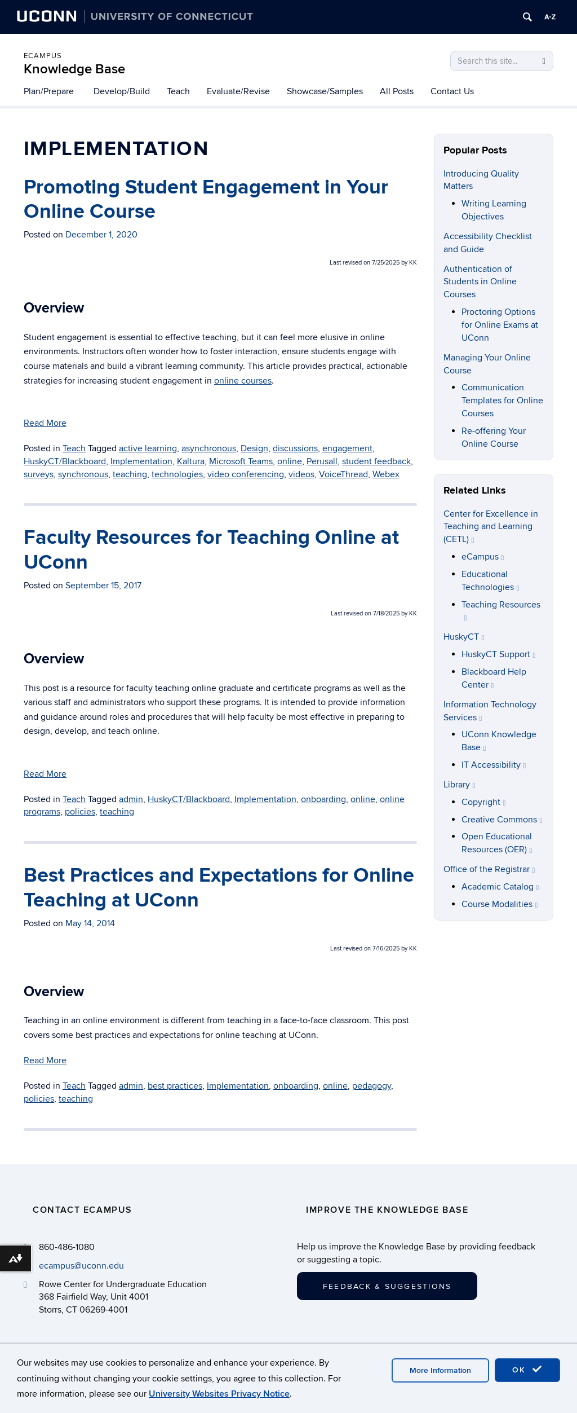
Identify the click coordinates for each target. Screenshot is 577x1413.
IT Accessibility (493, 765)
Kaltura (191, 461)
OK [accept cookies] (527, 1369)
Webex (386, 474)
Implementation (141, 461)
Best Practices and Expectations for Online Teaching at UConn (219, 887)
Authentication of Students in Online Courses (480, 282)
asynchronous (208, 448)
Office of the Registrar (489, 869)
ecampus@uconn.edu (81, 1265)
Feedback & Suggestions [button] (387, 1286)
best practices (175, 1085)
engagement (347, 448)
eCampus (43, 55)
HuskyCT (464, 636)
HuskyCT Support (498, 654)
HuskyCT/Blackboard (65, 461)
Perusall (322, 461)
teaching (130, 474)
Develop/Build (122, 91)
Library (459, 784)
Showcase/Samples (325, 91)
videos (301, 474)
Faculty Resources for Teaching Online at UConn (211, 549)
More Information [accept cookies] (440, 1370)
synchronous (83, 474)
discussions (295, 448)
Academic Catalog (500, 886)
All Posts (397, 91)
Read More (45, 423)
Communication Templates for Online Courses (502, 400)
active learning (148, 448)
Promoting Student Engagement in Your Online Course (206, 199)
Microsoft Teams (241, 461)
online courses (243, 380)
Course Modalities (499, 904)
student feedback (376, 461)
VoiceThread (343, 474)
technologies (177, 474)
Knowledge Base (74, 69)
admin (131, 799)
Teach (178, 91)
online (289, 461)
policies (80, 811)
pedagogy (371, 1085)
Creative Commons (502, 819)
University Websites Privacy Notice (219, 1393)
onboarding (323, 799)
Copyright (483, 802)
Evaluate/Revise (238, 91)
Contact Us (452, 91)
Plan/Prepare (49, 91)
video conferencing (245, 474)
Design (254, 448)
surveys (39, 474)
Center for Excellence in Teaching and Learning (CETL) (490, 526)
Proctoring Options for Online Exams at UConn (499, 325)
